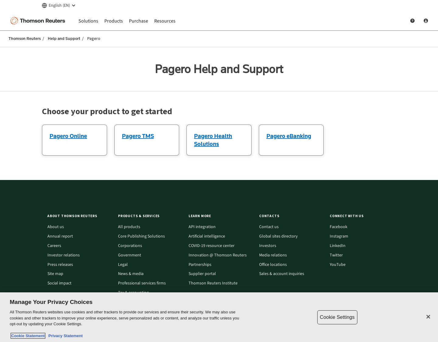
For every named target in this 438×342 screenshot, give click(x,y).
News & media (131, 274)
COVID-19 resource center (212, 246)
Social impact (59, 283)
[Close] (428, 316)
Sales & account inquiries (281, 274)
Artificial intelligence (207, 236)
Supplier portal (202, 274)
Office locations (273, 265)
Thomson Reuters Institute (213, 283)
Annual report (60, 236)
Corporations (130, 246)
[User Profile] (426, 21)
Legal (123, 265)
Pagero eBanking (288, 135)
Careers (54, 246)
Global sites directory (278, 236)
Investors (267, 246)
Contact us (269, 227)
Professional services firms (142, 283)
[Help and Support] (412, 21)
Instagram (339, 236)
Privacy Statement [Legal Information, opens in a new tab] (64, 335)
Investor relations (63, 255)
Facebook (338, 227)
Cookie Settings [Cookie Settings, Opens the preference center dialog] (337, 317)
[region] (219, 317)
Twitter (336, 255)
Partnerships (200, 265)
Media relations (273, 255)
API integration (202, 227)
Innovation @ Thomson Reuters (218, 255)
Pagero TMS (138, 135)
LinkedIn (338, 246)
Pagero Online (68, 135)
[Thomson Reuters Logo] (39, 21)
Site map (55, 274)
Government (129, 255)
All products (129, 227)
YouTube (338, 265)
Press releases (60, 265)
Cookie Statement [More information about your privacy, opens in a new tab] (28, 335)
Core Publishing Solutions (141, 236)
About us (55, 227)
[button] (79, 216)
